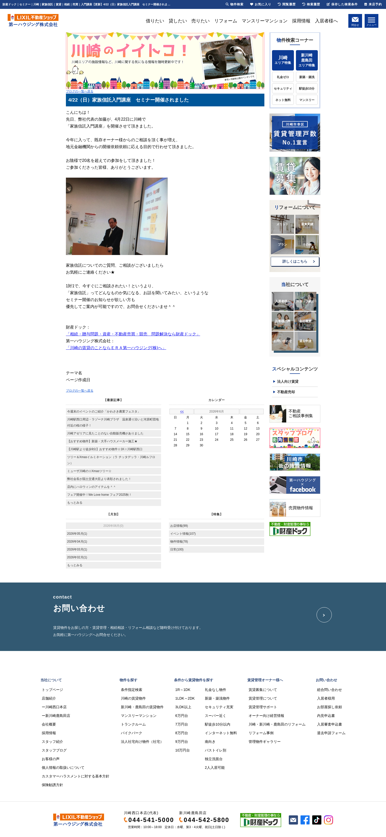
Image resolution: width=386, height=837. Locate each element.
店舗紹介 (49, 698)
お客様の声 (282, 321)
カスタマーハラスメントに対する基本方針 (75, 776)
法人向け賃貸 (287, 381)
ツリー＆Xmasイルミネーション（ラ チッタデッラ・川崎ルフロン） (111, 460)
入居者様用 (326, 698)
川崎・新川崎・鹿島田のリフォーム (277, 724)
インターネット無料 (221, 733)
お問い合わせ (283, 341)
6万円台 (181, 716)
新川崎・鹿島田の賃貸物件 (142, 707)
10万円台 (182, 750)
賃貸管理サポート (263, 707)
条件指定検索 (131, 690)
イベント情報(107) (183, 533)
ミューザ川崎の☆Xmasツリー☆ (89, 471)
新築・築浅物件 (217, 698)
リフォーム (225, 20)
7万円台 (181, 724)
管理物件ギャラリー (265, 742)
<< (182, 411)
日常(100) (176, 549)
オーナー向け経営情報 (266, 716)
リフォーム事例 (261, 733)
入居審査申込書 (329, 724)
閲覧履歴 (287, 4)
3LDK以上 (183, 707)
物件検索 (235, 4)
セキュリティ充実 (219, 707)
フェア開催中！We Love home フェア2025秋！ (99, 494)
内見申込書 (326, 716)
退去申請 (305, 341)
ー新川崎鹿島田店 (56, 716)
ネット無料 (283, 100)
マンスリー (306, 100)
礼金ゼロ (283, 77)
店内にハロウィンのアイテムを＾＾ (91, 487)
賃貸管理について (263, 698)
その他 (307, 244)
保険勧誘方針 (52, 785)
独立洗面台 (214, 759)
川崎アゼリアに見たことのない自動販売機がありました (105, 433)
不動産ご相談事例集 (301, 413)
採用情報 (301, 20)
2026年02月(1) (77, 557)
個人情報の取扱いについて (63, 767)
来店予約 (373, 4)
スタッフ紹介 (305, 301)
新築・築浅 (306, 77)
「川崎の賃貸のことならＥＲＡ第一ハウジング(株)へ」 (116, 348)
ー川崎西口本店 (54, 707)
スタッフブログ (54, 750)
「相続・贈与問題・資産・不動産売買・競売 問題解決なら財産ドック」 (133, 334)
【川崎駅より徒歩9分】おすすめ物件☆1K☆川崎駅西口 (104, 449)
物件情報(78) (179, 541)
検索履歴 (311, 4)
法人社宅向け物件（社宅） (142, 742)
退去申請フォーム (331, 733)
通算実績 (307, 224)
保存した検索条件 (342, 4)
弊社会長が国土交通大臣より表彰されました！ (99, 479)
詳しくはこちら (294, 261)
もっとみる (74, 502)
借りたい (155, 20)
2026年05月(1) (77, 533)
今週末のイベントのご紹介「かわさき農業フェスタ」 (103, 411)
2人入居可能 (215, 767)
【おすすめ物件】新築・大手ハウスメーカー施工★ (102, 441)
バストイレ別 (215, 750)
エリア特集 (283, 60)
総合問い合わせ (329, 690)
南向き (210, 742)
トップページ (52, 690)
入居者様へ (326, 20)
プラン (282, 244)
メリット (282, 224)
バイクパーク (131, 733)
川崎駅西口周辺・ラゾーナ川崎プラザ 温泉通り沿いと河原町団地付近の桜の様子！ (113, 422)
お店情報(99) (179, 526)
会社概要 (305, 321)
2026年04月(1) (77, 541)
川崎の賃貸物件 (133, 698)
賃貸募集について (263, 690)
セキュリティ (283, 88)
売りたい (200, 20)
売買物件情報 (301, 508)
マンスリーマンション (265, 20)
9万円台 (181, 742)
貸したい (178, 20)
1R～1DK (182, 690)
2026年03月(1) (77, 549)
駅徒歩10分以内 (217, 724)
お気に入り (260, 4)
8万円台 (181, 733)
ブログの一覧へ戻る (79, 91)
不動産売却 (286, 392)
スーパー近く (215, 716)
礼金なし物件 (215, 690)
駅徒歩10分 (306, 88)
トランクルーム (133, 724)
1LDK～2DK (185, 698)
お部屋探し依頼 (329, 707)
